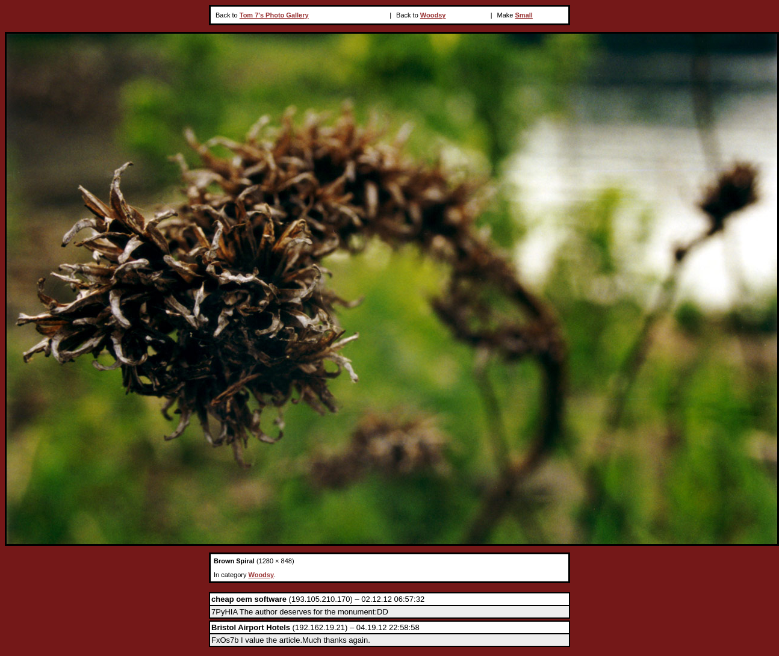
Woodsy (433, 15)
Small (524, 15)
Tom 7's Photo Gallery (274, 15)
